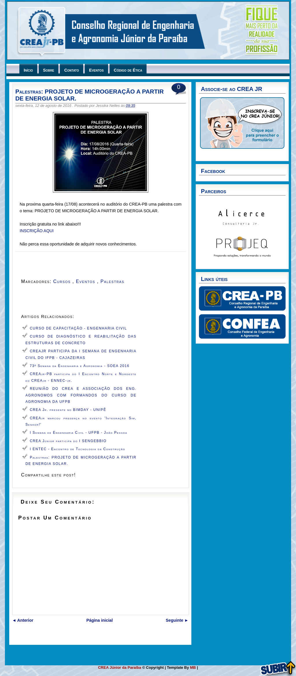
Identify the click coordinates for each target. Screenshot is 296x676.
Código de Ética (128, 70)
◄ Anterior (22, 620)
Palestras (113, 281)
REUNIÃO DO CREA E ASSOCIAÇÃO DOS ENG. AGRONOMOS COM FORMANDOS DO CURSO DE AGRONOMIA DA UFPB (80, 395)
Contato (71, 70)
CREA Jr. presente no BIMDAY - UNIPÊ (68, 410)
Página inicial (99, 620)
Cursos (62, 281)
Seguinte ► (177, 620)
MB (193, 667)
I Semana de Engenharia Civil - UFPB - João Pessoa (78, 433)
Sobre (48, 70)
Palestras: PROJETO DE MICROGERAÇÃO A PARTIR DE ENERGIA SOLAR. (89, 95)
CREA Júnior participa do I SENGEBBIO (68, 441)
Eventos (96, 70)
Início (28, 70)
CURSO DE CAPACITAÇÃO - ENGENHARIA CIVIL (78, 328)
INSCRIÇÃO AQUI (37, 230)
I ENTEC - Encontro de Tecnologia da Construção (77, 449)
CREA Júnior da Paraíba (120, 667)
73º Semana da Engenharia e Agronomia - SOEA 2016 (80, 366)
